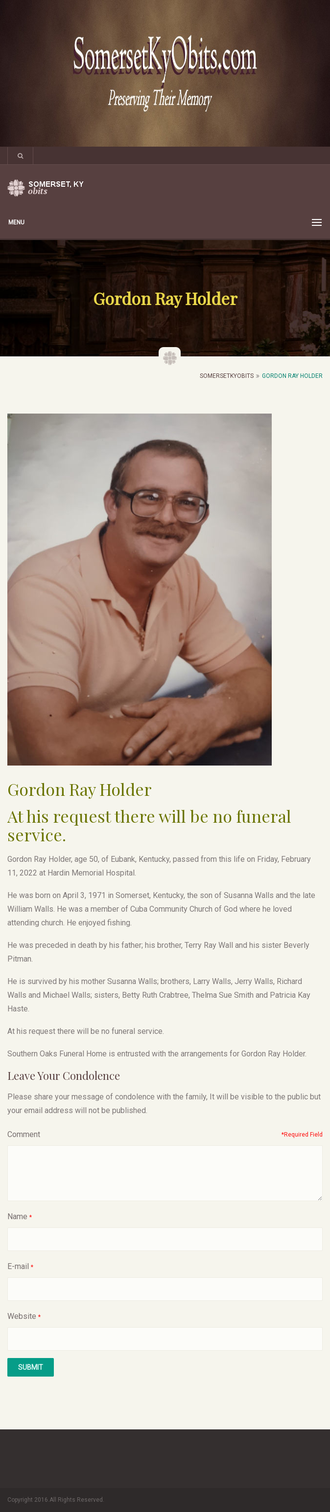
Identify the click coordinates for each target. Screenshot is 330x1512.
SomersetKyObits (227, 376)
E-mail (18, 1266)
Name (17, 1216)
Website (21, 1316)
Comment (23, 1134)
